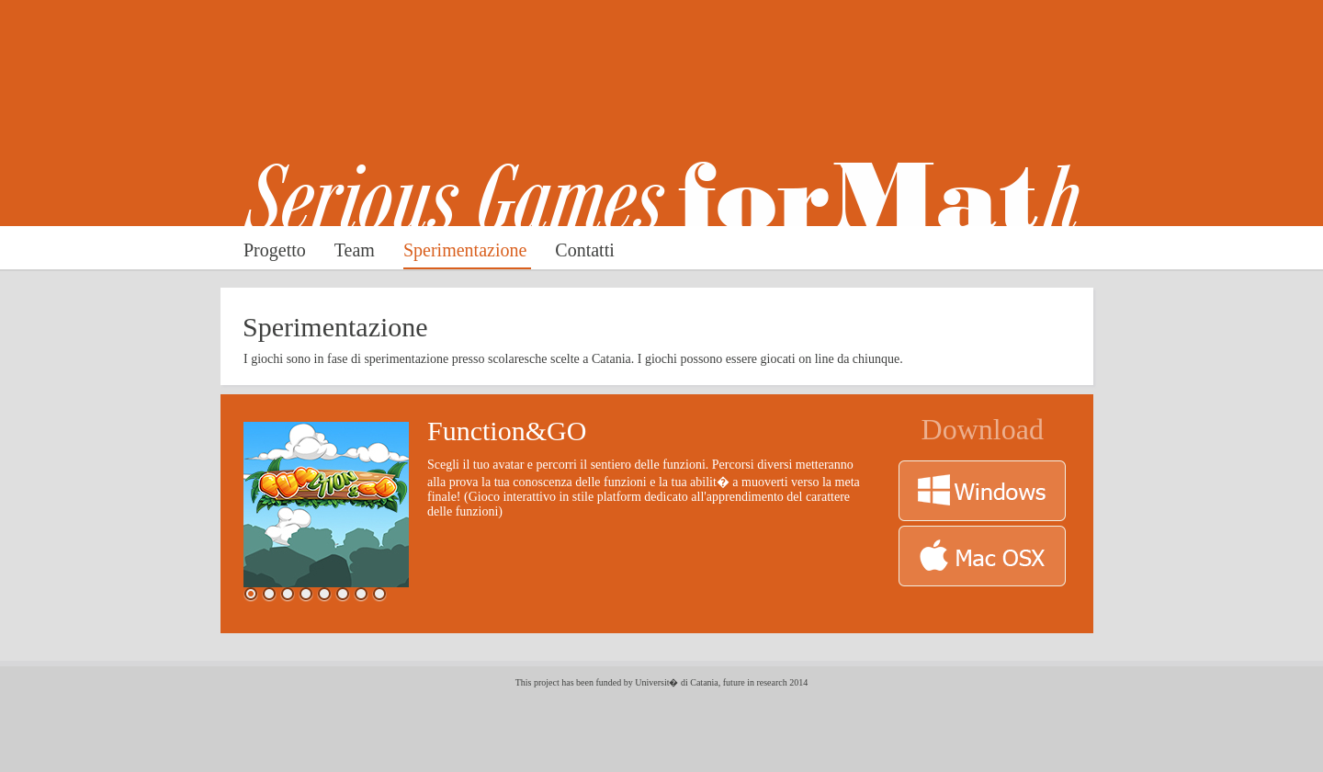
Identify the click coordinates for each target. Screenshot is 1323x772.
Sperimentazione (467, 250)
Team (356, 250)
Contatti (584, 250)
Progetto (277, 250)
